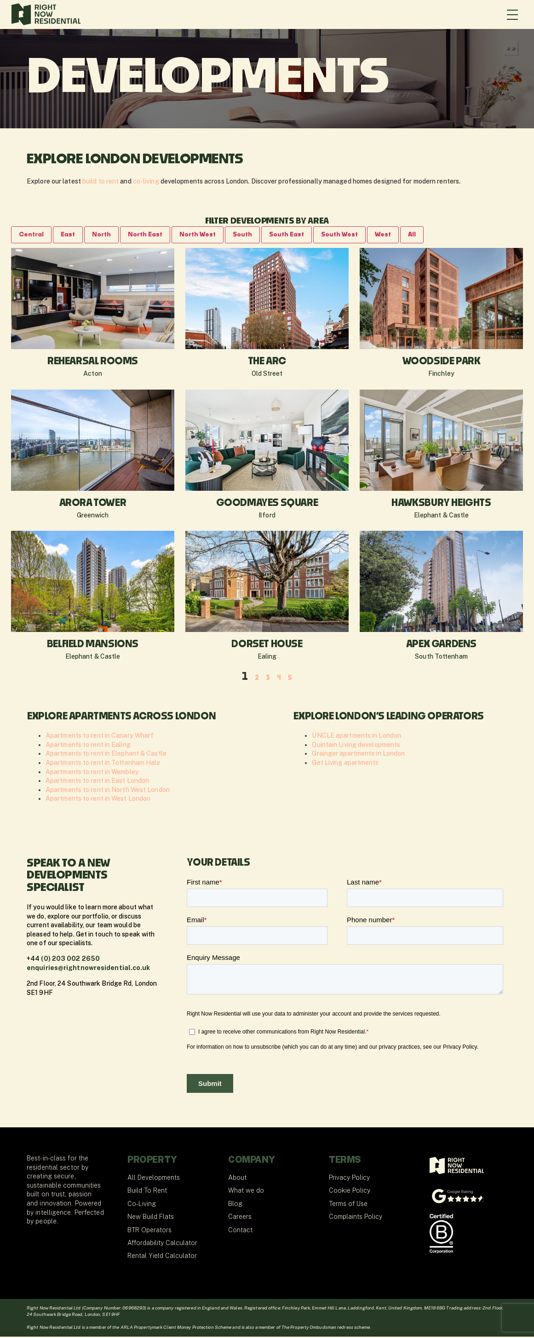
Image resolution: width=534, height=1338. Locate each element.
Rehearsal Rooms (92, 363)
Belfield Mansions (92, 645)
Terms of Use (348, 1205)
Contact (240, 1231)
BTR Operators (149, 1231)
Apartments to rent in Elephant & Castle (106, 754)
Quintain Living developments (356, 746)
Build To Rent (147, 1191)
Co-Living (141, 1205)
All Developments (153, 1179)
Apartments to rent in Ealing (88, 746)
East (72, 235)
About (237, 1179)
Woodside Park (441, 363)
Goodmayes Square (267, 504)
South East (306, 235)
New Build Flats (150, 1218)
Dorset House (266, 645)
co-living (146, 181)
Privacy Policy (349, 1179)
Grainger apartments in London (358, 754)
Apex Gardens (441, 645)
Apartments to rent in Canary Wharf (100, 737)
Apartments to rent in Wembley (92, 773)
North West (210, 235)
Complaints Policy (355, 1218)
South (258, 235)
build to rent (100, 181)
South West (363, 235)
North (107, 235)
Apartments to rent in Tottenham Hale (103, 764)
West (410, 235)
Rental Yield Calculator (162, 1257)
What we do (246, 1191)
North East (154, 235)
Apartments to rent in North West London (108, 791)
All (440, 235)
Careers (240, 1218)
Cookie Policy (349, 1191)
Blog (235, 1205)
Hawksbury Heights (441, 504)
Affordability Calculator (162, 1244)
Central (33, 235)
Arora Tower (92, 504)
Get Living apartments (345, 764)
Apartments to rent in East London (97, 782)
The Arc (267, 363)
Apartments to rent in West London (98, 800)
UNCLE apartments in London (356, 737)
